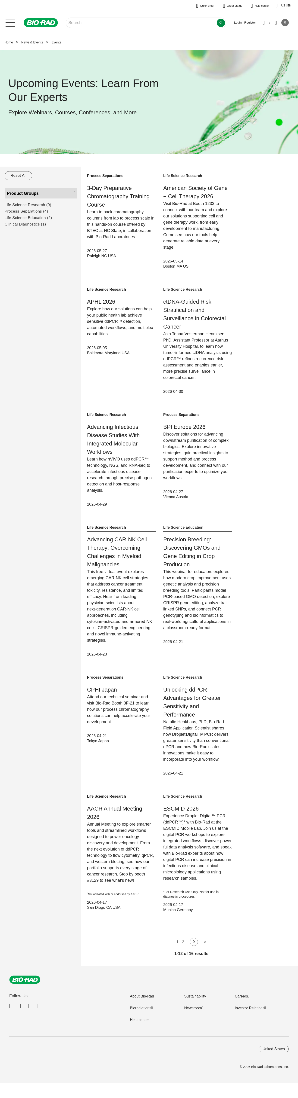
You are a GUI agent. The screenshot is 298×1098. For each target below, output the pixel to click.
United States (274, 1053)
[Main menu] (10, 22)
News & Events (32, 42)
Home (8, 42)
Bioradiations (140, 1013)
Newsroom (193, 1013)
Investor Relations (249, 1013)
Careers (241, 1001)
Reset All (19, 175)
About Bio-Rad (142, 1001)
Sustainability (195, 1001)
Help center (139, 1024)
